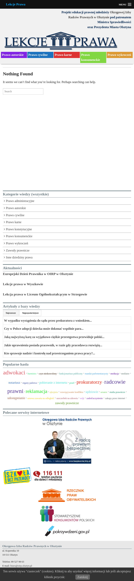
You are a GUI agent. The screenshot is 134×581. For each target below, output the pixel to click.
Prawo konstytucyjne (19, 229)
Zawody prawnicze (17, 250)
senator (103, 392)
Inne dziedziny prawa (19, 257)
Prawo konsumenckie (90, 57)
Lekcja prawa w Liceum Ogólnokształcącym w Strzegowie (45, 294)
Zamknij (82, 577)
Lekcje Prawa (15, 4)
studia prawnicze (117, 392)
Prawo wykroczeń (119, 54)
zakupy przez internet (115, 398)
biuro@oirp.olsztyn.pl (21, 565)
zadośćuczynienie (95, 398)
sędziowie (91, 392)
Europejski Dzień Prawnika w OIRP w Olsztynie (38, 274)
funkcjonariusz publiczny (71, 373)
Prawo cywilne (38, 54)
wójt (82, 398)
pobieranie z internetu (53, 382)
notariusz (14, 382)
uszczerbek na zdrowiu (67, 398)
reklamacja (36, 391)
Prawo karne (63, 54)
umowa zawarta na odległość (40, 398)
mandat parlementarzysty (96, 373)
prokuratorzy (89, 382)
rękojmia (54, 392)
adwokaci (14, 372)
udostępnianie (16, 398)
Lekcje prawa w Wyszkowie (23, 284)
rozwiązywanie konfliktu (71, 392)
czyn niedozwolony (48, 373)
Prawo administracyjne (20, 201)
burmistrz (32, 373)
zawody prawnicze (67, 403)
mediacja (114, 373)
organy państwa (30, 383)
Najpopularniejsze (30, 313)
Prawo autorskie (13, 54)
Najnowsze (11, 313)
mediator (125, 373)
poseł (71, 383)
